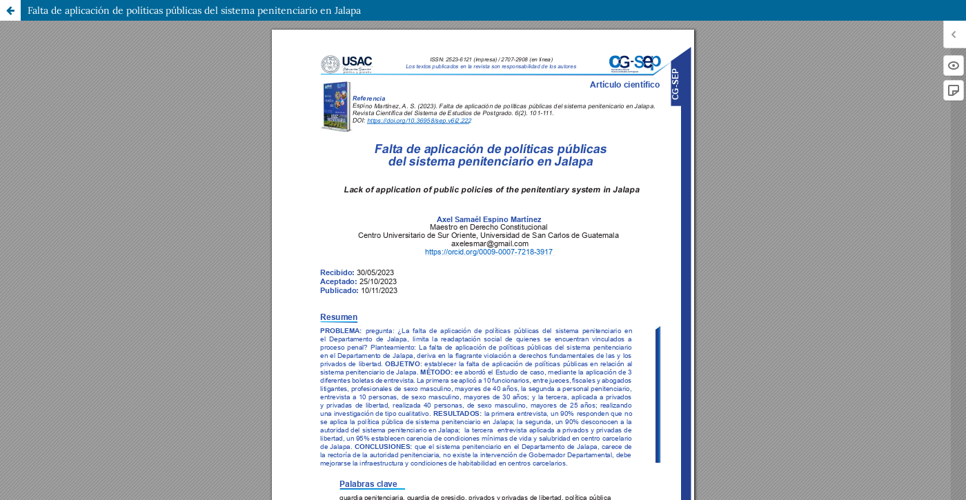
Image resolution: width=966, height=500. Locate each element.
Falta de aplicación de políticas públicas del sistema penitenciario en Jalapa (194, 10)
